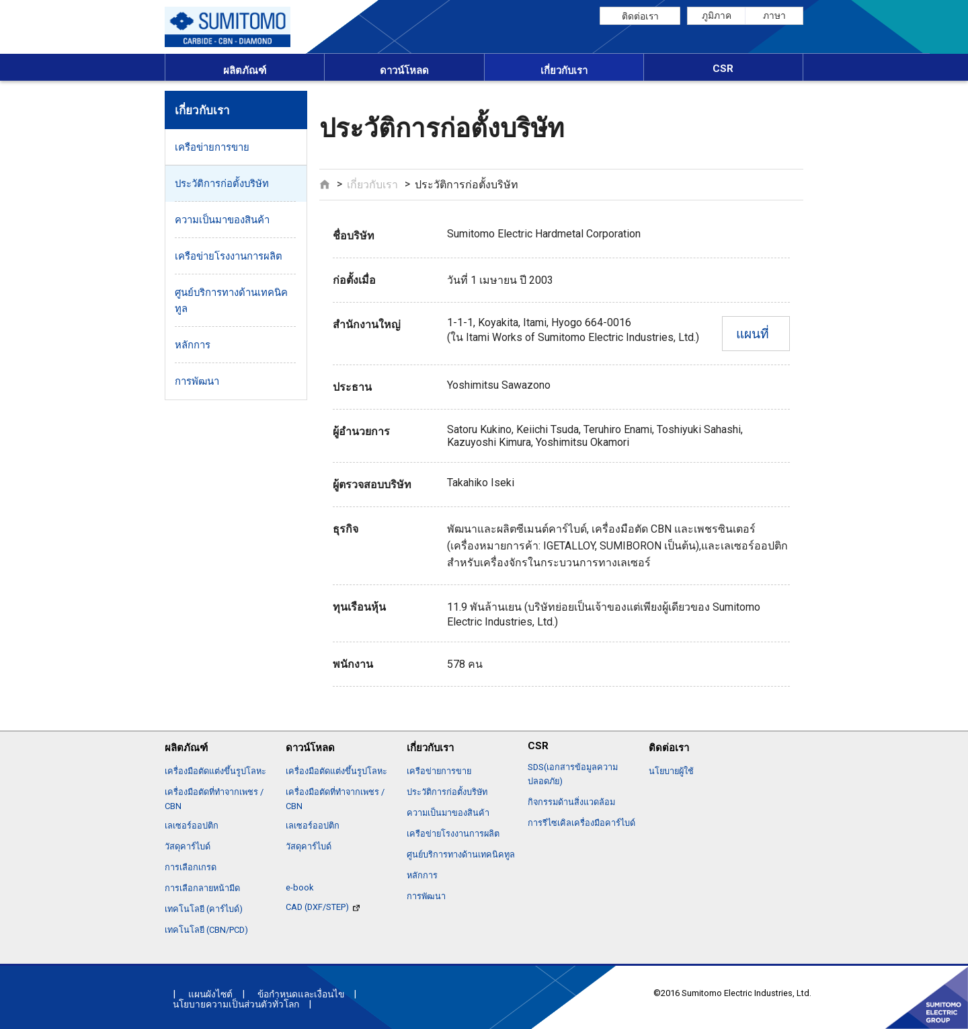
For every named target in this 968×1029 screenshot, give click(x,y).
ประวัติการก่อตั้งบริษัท (222, 184)
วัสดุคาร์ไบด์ (187, 846)
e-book (299, 887)
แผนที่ (752, 334)
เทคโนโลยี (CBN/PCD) (206, 930)
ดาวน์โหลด (404, 71)
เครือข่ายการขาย (212, 147)
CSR (723, 69)
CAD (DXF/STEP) (323, 907)
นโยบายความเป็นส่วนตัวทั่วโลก (236, 1004)
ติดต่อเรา (640, 16)
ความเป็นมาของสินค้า (222, 220)
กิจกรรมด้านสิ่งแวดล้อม (571, 802)
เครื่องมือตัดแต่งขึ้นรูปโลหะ (215, 771)
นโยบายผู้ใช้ (671, 771)
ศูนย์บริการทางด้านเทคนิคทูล (231, 301)
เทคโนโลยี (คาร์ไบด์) (204, 909)
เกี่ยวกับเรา (564, 71)
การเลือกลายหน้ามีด (202, 888)
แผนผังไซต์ (210, 994)
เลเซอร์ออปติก (191, 826)
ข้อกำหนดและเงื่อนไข (300, 994)
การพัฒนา (197, 381)
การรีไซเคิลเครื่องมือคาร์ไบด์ (581, 823)
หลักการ (192, 345)
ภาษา (774, 15)
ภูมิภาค (716, 15)
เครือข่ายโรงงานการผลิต (228, 256)
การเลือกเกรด (190, 867)
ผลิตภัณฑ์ (244, 71)
